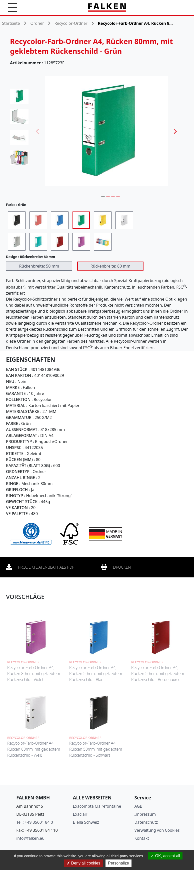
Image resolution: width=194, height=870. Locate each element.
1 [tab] (103, 195)
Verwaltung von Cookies (157, 830)
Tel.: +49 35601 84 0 (34, 822)
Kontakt (141, 838)
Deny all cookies (83, 863)
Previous (37, 130)
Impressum (145, 814)
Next (175, 130)
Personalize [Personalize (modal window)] (118, 863)
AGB (138, 806)
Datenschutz (146, 822)
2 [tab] (108, 195)
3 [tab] (113, 195)
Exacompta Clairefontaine (97, 806)
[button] (12, 7)
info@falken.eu (30, 838)
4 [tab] (118, 195)
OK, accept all (165, 856)
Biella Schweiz (86, 822)
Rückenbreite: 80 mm (110, 266)
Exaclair (80, 814)
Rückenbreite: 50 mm (39, 266)
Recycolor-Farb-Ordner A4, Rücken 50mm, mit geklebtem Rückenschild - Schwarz (95, 749)
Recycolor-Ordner (71, 23)
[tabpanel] (106, 131)
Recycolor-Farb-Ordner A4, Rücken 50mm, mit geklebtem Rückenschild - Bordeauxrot (157, 673)
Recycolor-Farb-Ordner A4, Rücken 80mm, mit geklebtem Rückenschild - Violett (33, 673)
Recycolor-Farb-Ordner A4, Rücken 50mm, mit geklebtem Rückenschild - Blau (95, 673)
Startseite (11, 23)
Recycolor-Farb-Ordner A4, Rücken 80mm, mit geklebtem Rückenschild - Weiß (33, 749)
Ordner (37, 23)
